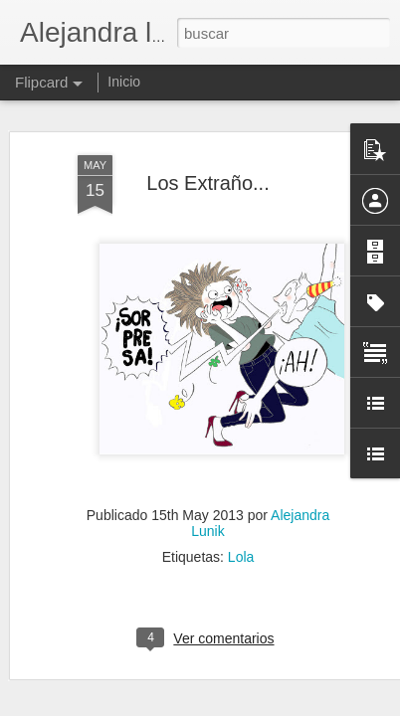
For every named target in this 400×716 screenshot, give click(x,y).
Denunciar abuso (343, 705)
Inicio (123, 82)
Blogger (277, 705)
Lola (241, 435)
